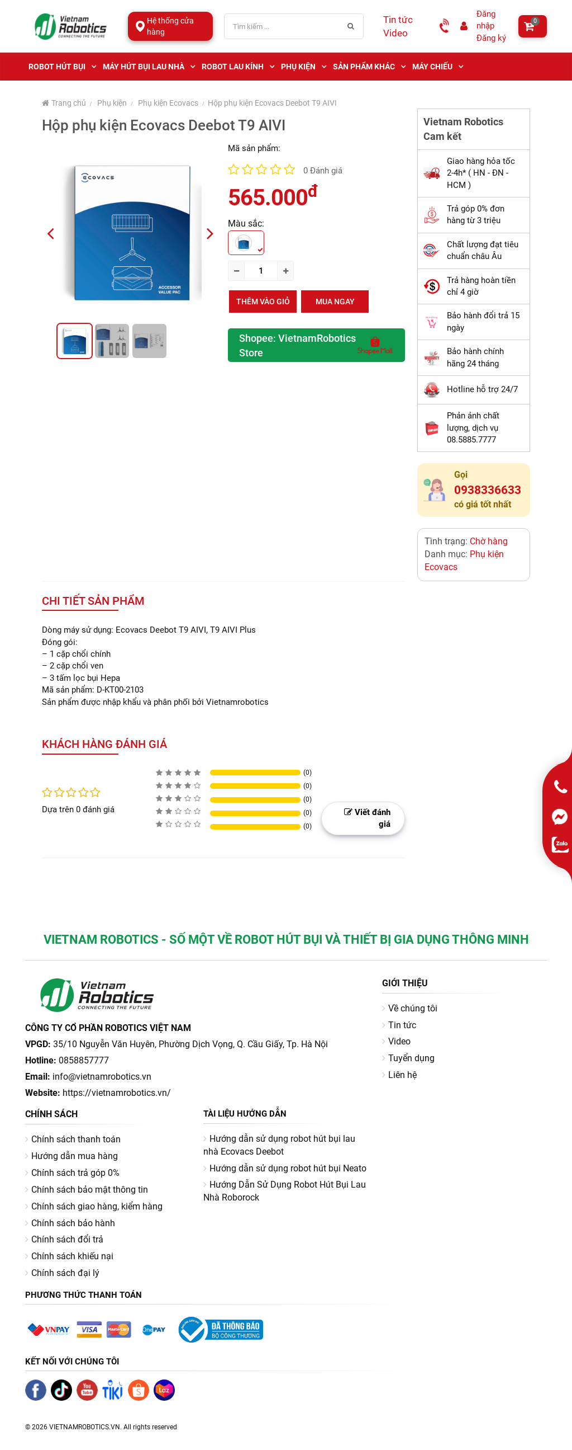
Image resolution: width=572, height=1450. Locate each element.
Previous (54, 232)
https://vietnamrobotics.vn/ (117, 1093)
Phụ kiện (112, 102)
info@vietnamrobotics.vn (102, 1076)
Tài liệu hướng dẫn (245, 1114)
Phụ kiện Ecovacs (168, 102)
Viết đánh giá (367, 818)
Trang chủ (64, 102)
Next (214, 232)
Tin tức (398, 19)
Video (395, 33)
